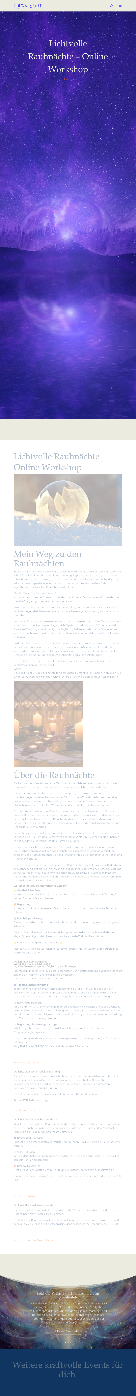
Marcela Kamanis (41, 1309)
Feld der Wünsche (74, 1309)
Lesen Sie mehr (68, 1336)
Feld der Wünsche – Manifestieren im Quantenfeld (68, 1301)
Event (68, 79)
